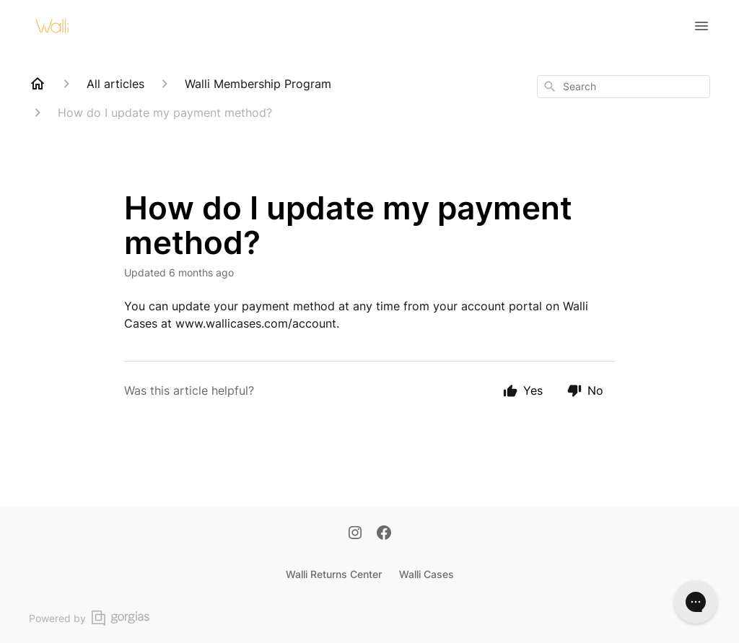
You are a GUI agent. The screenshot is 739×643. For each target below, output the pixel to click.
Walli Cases (426, 574)
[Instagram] (355, 534)
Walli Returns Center (334, 574)
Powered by (89, 618)
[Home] (37, 83)
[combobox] (623, 86)
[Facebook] (384, 534)
